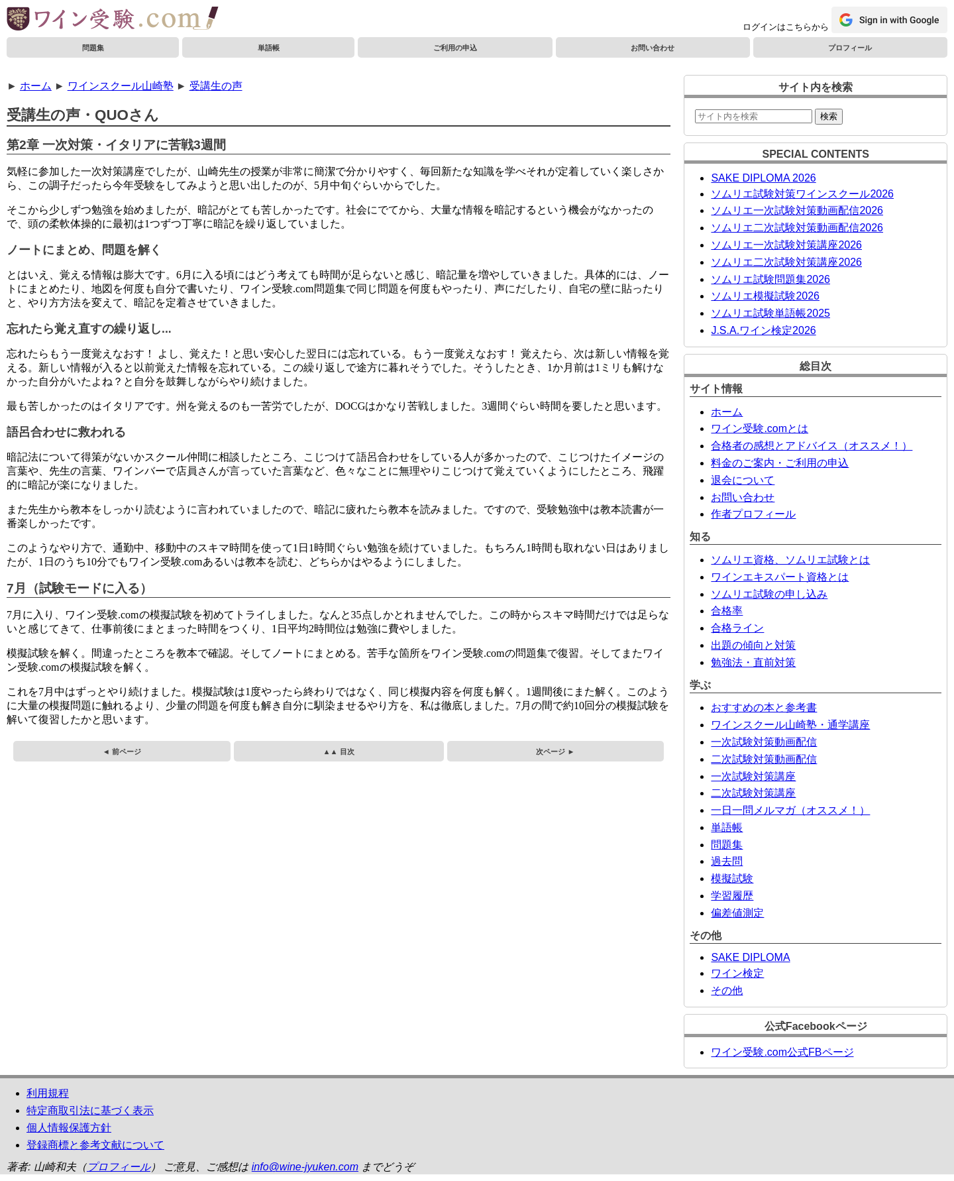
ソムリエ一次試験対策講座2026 (786, 245)
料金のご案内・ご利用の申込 (780, 463)
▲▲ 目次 (338, 752)
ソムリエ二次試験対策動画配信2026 (797, 227)
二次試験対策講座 (753, 793)
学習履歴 (732, 895)
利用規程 (47, 1093)
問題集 (93, 48)
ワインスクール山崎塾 (121, 85)
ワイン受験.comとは (759, 428)
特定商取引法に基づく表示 (90, 1110)
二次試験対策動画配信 (764, 759)
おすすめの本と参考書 (764, 707)
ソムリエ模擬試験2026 (765, 296)
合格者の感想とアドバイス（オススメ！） (811, 445)
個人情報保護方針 (68, 1127)
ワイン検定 (737, 973)
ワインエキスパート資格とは (780, 577)
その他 (727, 990)
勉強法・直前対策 (753, 662)
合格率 (727, 610)
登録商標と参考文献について (95, 1145)
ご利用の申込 (455, 48)
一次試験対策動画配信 (764, 742)
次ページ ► (555, 752)
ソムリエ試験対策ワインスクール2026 (802, 193)
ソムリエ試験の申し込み (769, 594)
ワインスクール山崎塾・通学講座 (790, 724)
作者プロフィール (753, 514)
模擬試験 (732, 878)
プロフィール (850, 48)
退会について (742, 480)
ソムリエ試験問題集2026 (770, 279)
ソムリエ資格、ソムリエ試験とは (790, 559)
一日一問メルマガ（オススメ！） (790, 810)
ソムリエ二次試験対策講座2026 (786, 262)
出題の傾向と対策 (753, 645)
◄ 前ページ (122, 752)
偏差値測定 (737, 913)
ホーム (36, 85)
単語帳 (269, 48)
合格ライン (737, 628)
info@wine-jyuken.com (305, 1166)
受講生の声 (215, 85)
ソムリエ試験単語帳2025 (770, 313)
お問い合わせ (652, 48)
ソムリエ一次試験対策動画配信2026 (797, 210)
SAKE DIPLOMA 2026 (763, 178)
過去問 (727, 861)
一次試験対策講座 (753, 776)
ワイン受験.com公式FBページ (782, 1052)
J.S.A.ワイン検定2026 (763, 330)
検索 (828, 116)
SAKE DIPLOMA (750, 957)
